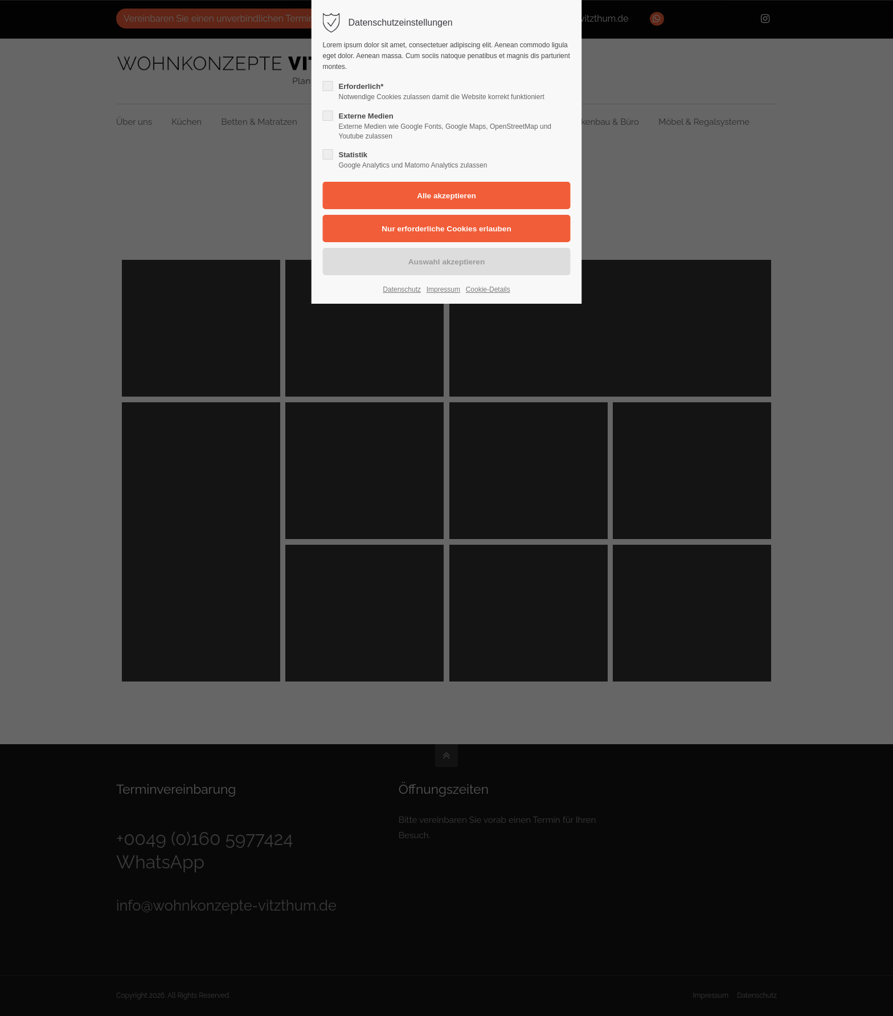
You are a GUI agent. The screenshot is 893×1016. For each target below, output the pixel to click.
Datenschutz (402, 289)
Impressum (443, 289)
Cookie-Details (488, 289)
